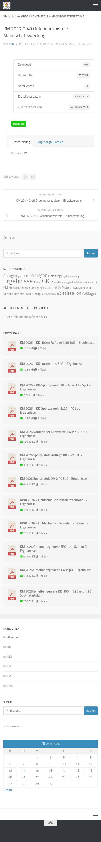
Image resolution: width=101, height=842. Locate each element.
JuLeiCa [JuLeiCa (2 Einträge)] (88, 282)
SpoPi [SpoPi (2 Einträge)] (29, 293)
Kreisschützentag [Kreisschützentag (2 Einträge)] (19, 287)
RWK (10, 686)
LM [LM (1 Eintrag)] (48, 288)
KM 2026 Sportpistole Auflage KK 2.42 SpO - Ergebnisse (51, 457)
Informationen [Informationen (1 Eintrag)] (57, 282)
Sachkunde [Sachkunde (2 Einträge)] (85, 287)
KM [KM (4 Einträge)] (5, 288)
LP (9, 676)
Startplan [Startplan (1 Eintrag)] (51, 294)
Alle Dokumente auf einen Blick (27, 317)
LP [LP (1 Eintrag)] (51, 288)
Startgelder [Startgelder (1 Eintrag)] (40, 294)
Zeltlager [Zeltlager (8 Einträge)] (89, 293)
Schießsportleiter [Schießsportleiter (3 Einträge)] (14, 294)
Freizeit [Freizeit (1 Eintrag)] (37, 282)
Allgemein (13, 637)
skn (11, 44)
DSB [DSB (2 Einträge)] (25, 276)
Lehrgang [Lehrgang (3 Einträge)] (37, 288)
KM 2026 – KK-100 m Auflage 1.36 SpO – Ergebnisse (57, 343)
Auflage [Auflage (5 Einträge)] (9, 276)
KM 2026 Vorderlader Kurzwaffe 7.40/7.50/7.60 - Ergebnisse (55, 434)
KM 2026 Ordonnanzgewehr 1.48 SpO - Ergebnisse (55, 570)
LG (9, 666)
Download (18, 123)
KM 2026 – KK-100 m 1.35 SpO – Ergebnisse (51, 364)
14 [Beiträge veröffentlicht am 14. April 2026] (23, 771)
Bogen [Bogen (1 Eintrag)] (18, 276)
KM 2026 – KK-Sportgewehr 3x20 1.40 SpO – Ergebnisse (51, 410)
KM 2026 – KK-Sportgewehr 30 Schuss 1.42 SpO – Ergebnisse (55, 387)
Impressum (14, 726)
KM (32, 176)
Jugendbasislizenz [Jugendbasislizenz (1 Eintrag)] (74, 282)
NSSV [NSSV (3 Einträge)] (57, 288)
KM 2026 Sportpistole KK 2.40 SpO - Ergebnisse (53, 479)
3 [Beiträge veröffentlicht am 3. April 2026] (64, 757)
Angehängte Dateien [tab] (50, 142)
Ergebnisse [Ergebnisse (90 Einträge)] (18, 281)
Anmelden (9, 237)
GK (25, 176)
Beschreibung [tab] (21, 142)
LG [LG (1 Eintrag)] (44, 288)
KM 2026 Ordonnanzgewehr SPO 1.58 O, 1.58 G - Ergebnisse (54, 549)
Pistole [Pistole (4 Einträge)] (66, 288)
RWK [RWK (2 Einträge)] (75, 287)
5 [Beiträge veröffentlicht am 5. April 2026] (91, 757)
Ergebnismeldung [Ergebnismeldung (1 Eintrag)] (70, 276)
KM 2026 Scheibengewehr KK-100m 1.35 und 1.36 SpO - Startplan (55, 593)
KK (9, 647)
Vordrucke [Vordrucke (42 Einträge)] (68, 292)
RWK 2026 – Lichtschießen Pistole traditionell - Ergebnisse (53, 502)
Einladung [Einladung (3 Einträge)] (54, 276)
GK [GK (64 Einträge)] (45, 281)
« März (7, 790)
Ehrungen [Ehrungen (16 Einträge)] (38, 275)
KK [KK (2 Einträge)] (95, 282)
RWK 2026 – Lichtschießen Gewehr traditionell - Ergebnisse (54, 525)
